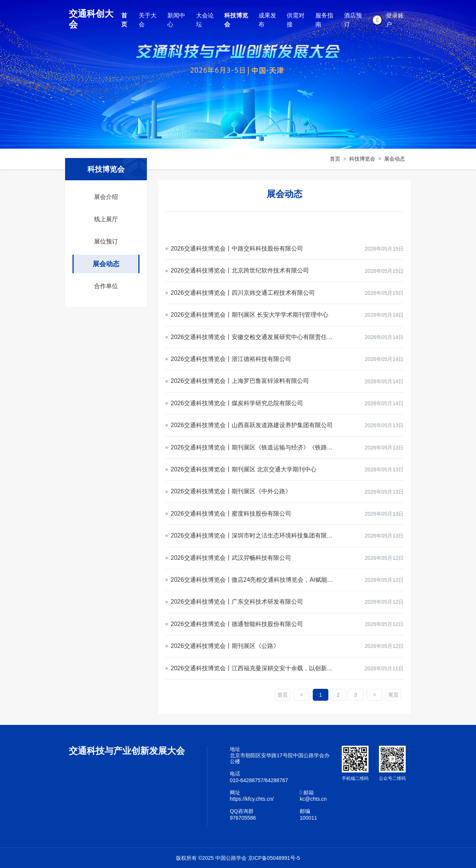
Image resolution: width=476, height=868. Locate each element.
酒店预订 (353, 20)
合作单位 (106, 286)
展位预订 (106, 241)
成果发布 (267, 20)
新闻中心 (176, 20)
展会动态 (394, 159)
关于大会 (148, 20)
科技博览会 (236, 20)
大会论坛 (205, 20)
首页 (124, 20)
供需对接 (296, 20)
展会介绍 (106, 197)
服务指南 (324, 20)
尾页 (393, 695)
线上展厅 (106, 219)
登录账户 (395, 20)
